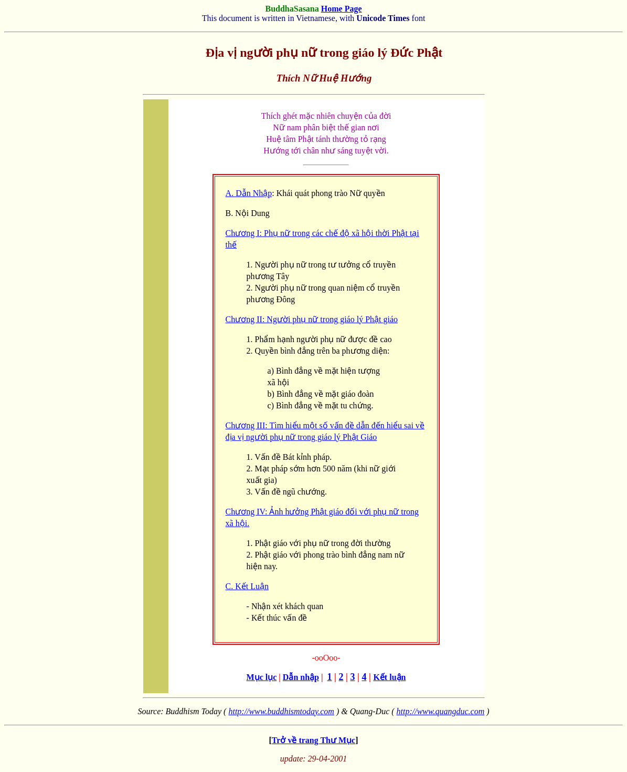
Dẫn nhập (301, 677)
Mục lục (262, 677)
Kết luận (389, 677)
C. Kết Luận (247, 586)
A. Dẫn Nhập (249, 193)
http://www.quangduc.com (441, 711)
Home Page (341, 8)
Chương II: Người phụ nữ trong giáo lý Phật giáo (312, 319)
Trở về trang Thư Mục (313, 740)
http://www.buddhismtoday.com (281, 711)
